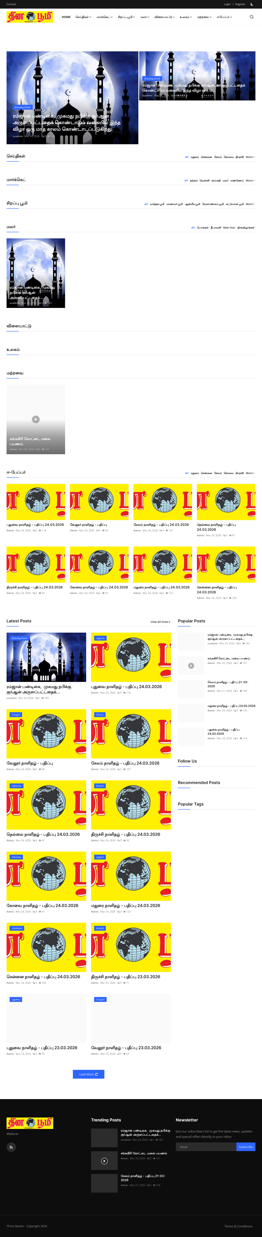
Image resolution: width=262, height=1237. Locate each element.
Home (66, 17)
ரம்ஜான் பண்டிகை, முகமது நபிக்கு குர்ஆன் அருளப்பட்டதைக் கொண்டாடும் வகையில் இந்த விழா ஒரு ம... (193, 87)
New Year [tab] (229, 227)
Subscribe (246, 1147)
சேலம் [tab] (218, 157)
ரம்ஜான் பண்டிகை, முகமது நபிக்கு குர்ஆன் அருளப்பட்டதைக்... (32, 292)
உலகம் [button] (186, 17)
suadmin (18, 136)
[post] (73, 97)
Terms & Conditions (238, 1226)
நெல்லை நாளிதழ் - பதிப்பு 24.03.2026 (216, 527)
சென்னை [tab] (206, 157)
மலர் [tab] (225, 180)
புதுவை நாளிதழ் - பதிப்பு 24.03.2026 (35, 525)
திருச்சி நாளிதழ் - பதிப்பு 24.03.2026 (35, 587)
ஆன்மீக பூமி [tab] (192, 204)
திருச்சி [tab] (240, 157)
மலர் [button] (145, 17)
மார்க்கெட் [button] (105, 17)
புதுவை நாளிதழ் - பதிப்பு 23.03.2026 (42, 1047)
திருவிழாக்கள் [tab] (245, 227)
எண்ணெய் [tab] (237, 180)
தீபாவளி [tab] (216, 227)
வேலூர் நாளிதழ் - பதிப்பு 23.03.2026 (126, 1047)
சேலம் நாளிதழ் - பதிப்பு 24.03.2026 (161, 525)
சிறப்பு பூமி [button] (127, 17)
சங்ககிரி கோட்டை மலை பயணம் (30, 441)
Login (227, 4)
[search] (251, 17)
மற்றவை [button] (204, 17)
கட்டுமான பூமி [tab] (235, 204)
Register (240, 4)
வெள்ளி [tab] (204, 180)
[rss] (11, 1147)
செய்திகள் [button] (84, 17)
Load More (88, 1074)
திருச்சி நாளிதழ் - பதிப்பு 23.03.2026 (125, 976)
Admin (13, 449)
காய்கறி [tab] (216, 180)
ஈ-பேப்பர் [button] (225, 17)
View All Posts (161, 622)
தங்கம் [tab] (194, 180)
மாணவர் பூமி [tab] (174, 204)
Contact (11, 4)
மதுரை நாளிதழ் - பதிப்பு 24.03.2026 (161, 587)
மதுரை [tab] (195, 157)
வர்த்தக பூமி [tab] (157, 204)
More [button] (249, 157)
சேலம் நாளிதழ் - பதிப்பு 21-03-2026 (228, 684)
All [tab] (187, 157)
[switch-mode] (252, 4)
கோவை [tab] (229, 157)
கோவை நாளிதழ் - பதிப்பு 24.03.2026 (99, 587)
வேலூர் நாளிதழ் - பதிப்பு (88, 525)
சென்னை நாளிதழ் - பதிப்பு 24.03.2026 (217, 589)
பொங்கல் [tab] (203, 227)
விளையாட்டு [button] (165, 17)
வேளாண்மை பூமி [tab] (213, 204)
